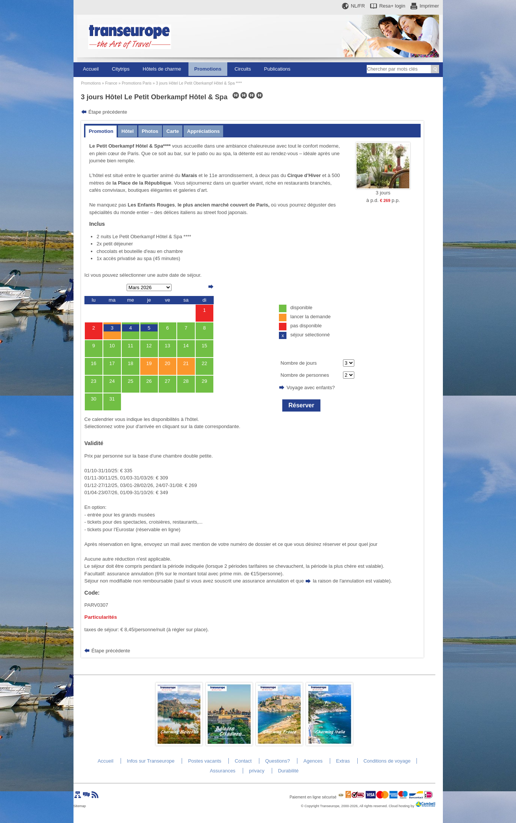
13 (167, 345)
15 (204, 345)
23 (93, 381)
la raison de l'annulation (338, 581)
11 (130, 345)
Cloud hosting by (401, 806)
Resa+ (392, 6)
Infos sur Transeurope (151, 761)
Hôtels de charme (162, 69)
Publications (277, 69)
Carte (173, 131)
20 (167, 363)
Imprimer (429, 6)
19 (149, 363)
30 (93, 399)
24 (112, 381)
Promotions (207, 69)
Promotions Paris (137, 83)
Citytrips (121, 69)
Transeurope (329, 806)
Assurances (223, 771)
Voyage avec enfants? (310, 387)
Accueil (91, 69)
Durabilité (288, 771)
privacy (256, 771)
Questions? (277, 761)
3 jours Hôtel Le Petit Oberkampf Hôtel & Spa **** (199, 83)
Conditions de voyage (386, 761)
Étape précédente (108, 112)
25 (130, 381)
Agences (313, 761)
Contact (243, 761)
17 (112, 363)
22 (204, 363)
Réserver (301, 405)
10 (112, 345)
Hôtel (127, 131)
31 (112, 399)
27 (167, 381)
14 (185, 345)
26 (149, 381)
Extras (343, 761)
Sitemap (79, 806)
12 (149, 345)
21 (185, 363)
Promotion (101, 131)
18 (130, 363)
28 (185, 381)
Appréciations (203, 131)
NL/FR (358, 6)
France (111, 83)
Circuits (242, 69)
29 (204, 381)
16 (93, 363)
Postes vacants (204, 761)
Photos (150, 131)
